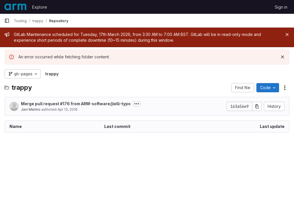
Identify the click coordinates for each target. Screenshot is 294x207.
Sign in (281, 7)
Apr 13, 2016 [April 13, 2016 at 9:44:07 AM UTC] (67, 109)
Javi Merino (30, 109)
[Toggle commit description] (136, 103)
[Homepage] (15, 7)
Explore (39, 7)
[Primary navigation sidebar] (6, 20)
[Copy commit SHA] (257, 106)
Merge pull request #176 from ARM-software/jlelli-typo (76, 103)
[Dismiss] (282, 56)
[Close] (287, 34)
